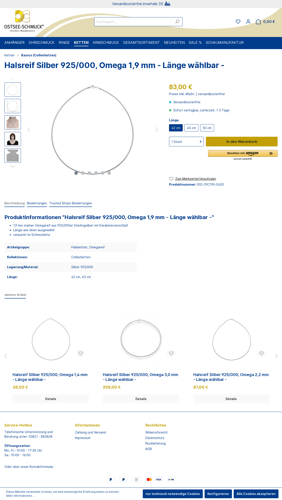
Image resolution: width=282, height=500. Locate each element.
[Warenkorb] (265, 21)
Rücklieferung (155, 443)
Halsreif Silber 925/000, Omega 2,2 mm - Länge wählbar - (231, 377)
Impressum (82, 438)
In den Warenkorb (241, 141)
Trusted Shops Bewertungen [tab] (70, 203)
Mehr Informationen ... (20, 495)
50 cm (207, 128)
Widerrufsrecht (156, 432)
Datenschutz (154, 438)
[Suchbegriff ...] (133, 21)
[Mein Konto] (248, 21)
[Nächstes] (156, 130)
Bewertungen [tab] (37, 203)
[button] (243, 155)
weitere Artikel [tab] (15, 295)
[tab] (14, 203)
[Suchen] (177, 21)
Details (50, 399)
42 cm (175, 128)
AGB (148, 449)
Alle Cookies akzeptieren (256, 494)
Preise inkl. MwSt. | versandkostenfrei (197, 94)
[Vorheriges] (28, 130)
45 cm (191, 128)
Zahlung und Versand (90, 432)
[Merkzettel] (238, 21)
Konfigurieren (218, 494)
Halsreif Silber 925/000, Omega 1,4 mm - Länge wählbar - (50, 377)
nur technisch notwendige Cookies (173, 494)
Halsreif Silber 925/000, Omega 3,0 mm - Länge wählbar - (140, 377)
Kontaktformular (41, 467)
